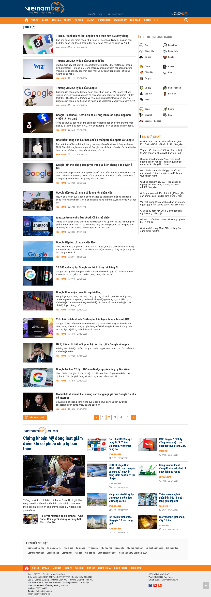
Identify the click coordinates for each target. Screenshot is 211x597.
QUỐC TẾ (67, 20)
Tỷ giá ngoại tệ (54, 548)
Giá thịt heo (67, 553)
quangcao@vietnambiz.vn (166, 580)
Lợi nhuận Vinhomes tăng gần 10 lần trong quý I (121, 520)
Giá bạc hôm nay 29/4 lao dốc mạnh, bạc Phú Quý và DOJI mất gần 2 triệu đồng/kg (161, 143)
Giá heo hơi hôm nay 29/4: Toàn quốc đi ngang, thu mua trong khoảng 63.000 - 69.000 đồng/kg (160, 185)
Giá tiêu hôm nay (135, 548)
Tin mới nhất (151, 137)
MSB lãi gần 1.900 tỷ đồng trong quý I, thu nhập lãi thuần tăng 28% (172, 443)
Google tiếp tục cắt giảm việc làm (75, 242)
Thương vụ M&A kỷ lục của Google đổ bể (80, 61)
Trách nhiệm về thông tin (39, 594)
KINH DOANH (135, 20)
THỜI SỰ (34, 20)
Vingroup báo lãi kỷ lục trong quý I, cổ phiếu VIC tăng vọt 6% (121, 498)
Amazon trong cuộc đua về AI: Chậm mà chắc (83, 217)
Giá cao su (90, 553)
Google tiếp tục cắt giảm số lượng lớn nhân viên (84, 192)
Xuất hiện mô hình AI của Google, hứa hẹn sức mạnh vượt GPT (93, 319)
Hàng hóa (163, 525)
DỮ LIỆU (147, 20)
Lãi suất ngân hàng (154, 548)
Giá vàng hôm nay (36, 548)
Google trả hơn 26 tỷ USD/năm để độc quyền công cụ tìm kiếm (93, 369)
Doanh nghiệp (115, 454)
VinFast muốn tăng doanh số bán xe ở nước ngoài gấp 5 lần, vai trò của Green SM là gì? (162, 203)
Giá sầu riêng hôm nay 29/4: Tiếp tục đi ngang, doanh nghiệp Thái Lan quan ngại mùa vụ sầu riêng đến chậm (161, 162)
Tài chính (163, 451)
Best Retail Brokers (107, 553)
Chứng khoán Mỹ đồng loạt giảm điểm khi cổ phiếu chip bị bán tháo (53, 443)
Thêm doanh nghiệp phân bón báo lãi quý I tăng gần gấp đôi (171, 498)
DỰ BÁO (45, 20)
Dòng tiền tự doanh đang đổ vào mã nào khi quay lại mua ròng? (172, 468)
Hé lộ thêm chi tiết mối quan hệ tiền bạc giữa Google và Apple (92, 344)
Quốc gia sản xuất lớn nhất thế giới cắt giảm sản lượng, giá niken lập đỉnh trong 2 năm (162, 194)
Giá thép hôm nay (36, 553)
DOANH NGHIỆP (120, 20)
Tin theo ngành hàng (156, 37)
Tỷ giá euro (93, 548)
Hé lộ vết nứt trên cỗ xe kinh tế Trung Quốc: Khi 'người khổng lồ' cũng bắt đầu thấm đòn (61, 519)
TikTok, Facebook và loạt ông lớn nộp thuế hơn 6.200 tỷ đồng (92, 36)
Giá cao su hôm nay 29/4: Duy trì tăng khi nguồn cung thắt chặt (161, 212)
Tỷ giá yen (80, 548)
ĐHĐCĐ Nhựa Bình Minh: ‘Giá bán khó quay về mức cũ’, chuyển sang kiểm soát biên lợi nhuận (122, 472)
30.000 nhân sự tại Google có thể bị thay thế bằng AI (87, 267)
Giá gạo (78, 553)
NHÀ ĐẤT (90, 20)
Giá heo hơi (106, 548)
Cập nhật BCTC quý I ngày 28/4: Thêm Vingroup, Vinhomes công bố (120, 444)
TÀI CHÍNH (79, 20)
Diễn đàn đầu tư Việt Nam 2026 (133, 553)
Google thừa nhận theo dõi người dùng (78, 292)
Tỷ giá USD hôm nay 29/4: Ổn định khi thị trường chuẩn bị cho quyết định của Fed (161, 151)
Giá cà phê (119, 548)
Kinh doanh (61, 47)
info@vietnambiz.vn (43, 591)
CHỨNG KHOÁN (104, 20)
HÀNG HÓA (56, 20)
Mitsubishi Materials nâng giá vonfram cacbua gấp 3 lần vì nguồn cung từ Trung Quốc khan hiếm (161, 173)
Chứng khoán (165, 477)
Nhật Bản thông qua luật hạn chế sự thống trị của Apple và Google (95, 140)
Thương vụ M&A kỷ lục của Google (76, 88)
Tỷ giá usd (68, 548)
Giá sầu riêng (53, 553)
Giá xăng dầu (172, 548)
